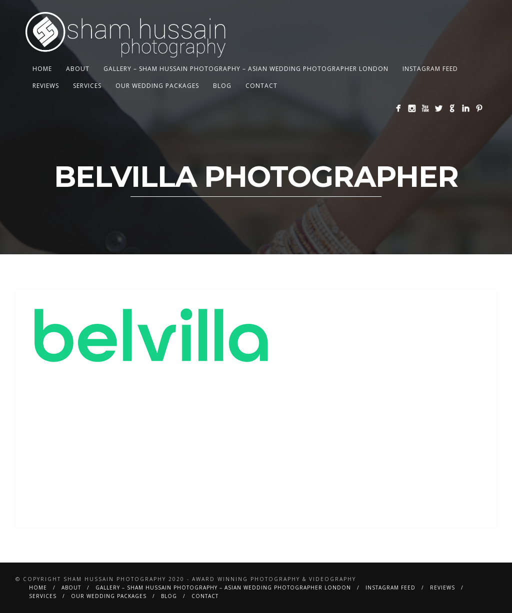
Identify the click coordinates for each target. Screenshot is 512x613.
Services (87, 85)
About (78, 68)
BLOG (222, 85)
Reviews (45, 85)
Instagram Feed (430, 68)
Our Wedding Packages (157, 85)
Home (42, 68)
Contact (262, 85)
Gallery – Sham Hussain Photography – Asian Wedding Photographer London (246, 68)
